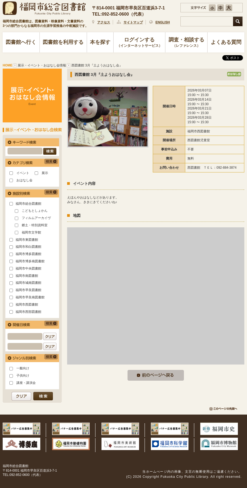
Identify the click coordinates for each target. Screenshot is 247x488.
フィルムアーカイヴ (36, 218)
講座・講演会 (26, 383)
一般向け (22, 368)
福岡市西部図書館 (28, 312)
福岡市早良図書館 (28, 290)
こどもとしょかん (35, 211)
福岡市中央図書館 (28, 268)
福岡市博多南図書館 (30, 261)
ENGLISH (162, 22)
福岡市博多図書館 (28, 254)
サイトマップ (133, 22)
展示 (45, 173)
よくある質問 (226, 42)
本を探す (100, 42)
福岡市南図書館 (27, 276)
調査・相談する (186, 43)
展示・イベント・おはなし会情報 (42, 65)
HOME (7, 65)
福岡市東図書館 (27, 240)
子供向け (22, 375)
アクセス (103, 22)
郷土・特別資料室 (35, 225)
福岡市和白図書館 (28, 247)
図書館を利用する (63, 42)
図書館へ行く (21, 42)
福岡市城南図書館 (28, 283)
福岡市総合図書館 (28, 204)
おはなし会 (24, 180)
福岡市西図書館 (27, 304)
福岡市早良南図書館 (30, 297)
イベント (22, 173)
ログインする (139, 43)
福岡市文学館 (31, 232)
